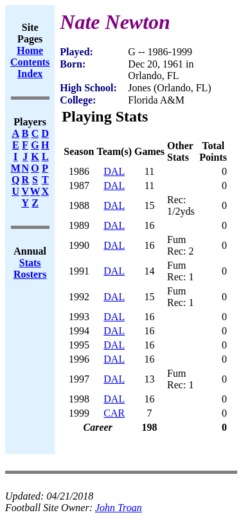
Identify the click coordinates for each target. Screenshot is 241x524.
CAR (114, 413)
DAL (114, 171)
